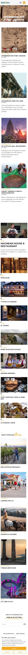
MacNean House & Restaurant (13, 245)
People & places (5, 465)
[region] (14, 645)
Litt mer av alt (7, 601)
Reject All (20, 652)
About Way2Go (20, 633)
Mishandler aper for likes (12, 101)
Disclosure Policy (8, 633)
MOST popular (11, 435)
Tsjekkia (3, 323)
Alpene (2, 420)
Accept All (14, 648)
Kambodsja (16, 14)
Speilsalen (5, 278)
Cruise (2, 599)
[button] (20, 2)
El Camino (5, 325)
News (10, 14)
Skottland (4, 347)
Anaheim (3, 371)
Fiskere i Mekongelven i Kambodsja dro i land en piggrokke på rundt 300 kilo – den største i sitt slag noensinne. (13, 199)
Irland (2, 240)
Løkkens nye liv (7, 501)
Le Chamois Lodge (8, 423)
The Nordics (4, 498)
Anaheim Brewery (8, 373)
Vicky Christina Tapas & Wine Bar (13, 398)
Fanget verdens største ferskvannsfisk (11, 192)
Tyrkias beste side (8, 568)
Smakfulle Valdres (9, 534)
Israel (2, 395)
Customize (7, 652)
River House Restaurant (11, 349)
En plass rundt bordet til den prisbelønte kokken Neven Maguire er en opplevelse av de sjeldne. (14, 252)
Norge (2, 275)
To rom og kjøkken (9, 302)
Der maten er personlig (10, 467)
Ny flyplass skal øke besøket (13, 146)
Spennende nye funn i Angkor (14, 18)
